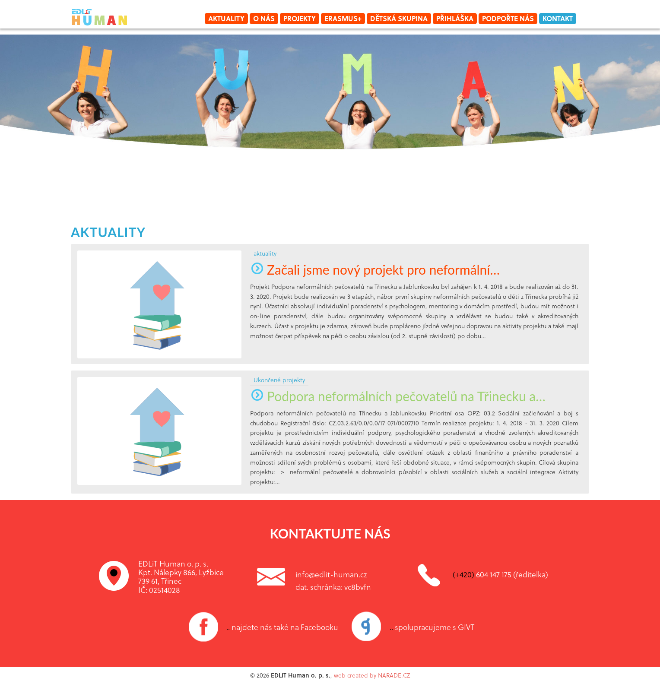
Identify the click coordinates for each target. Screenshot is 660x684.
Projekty (299, 18)
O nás (264, 18)
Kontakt (558, 18)
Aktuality (226, 18)
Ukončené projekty (279, 379)
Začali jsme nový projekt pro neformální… (375, 269)
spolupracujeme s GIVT (432, 627)
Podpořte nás (508, 18)
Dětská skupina (399, 18)
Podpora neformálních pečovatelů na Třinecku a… (398, 396)
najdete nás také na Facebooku (282, 627)
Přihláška (454, 18)
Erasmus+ (343, 18)
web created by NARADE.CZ (372, 675)
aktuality (108, 232)
